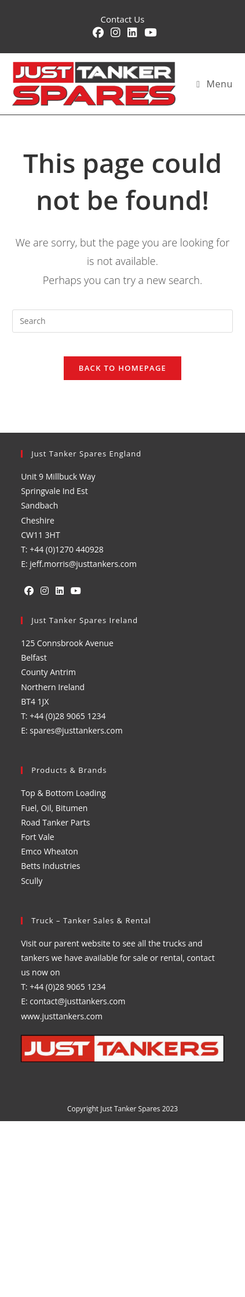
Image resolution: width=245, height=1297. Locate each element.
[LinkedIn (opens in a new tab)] (132, 32)
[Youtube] (76, 591)
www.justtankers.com (62, 1016)
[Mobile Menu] (214, 84)
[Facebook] (29, 591)
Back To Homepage (122, 368)
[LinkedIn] (60, 591)
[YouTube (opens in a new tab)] (148, 32)
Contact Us (123, 19)
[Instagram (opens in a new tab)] (115, 32)
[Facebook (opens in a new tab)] (98, 32)
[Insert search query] (122, 321)
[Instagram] (45, 591)
